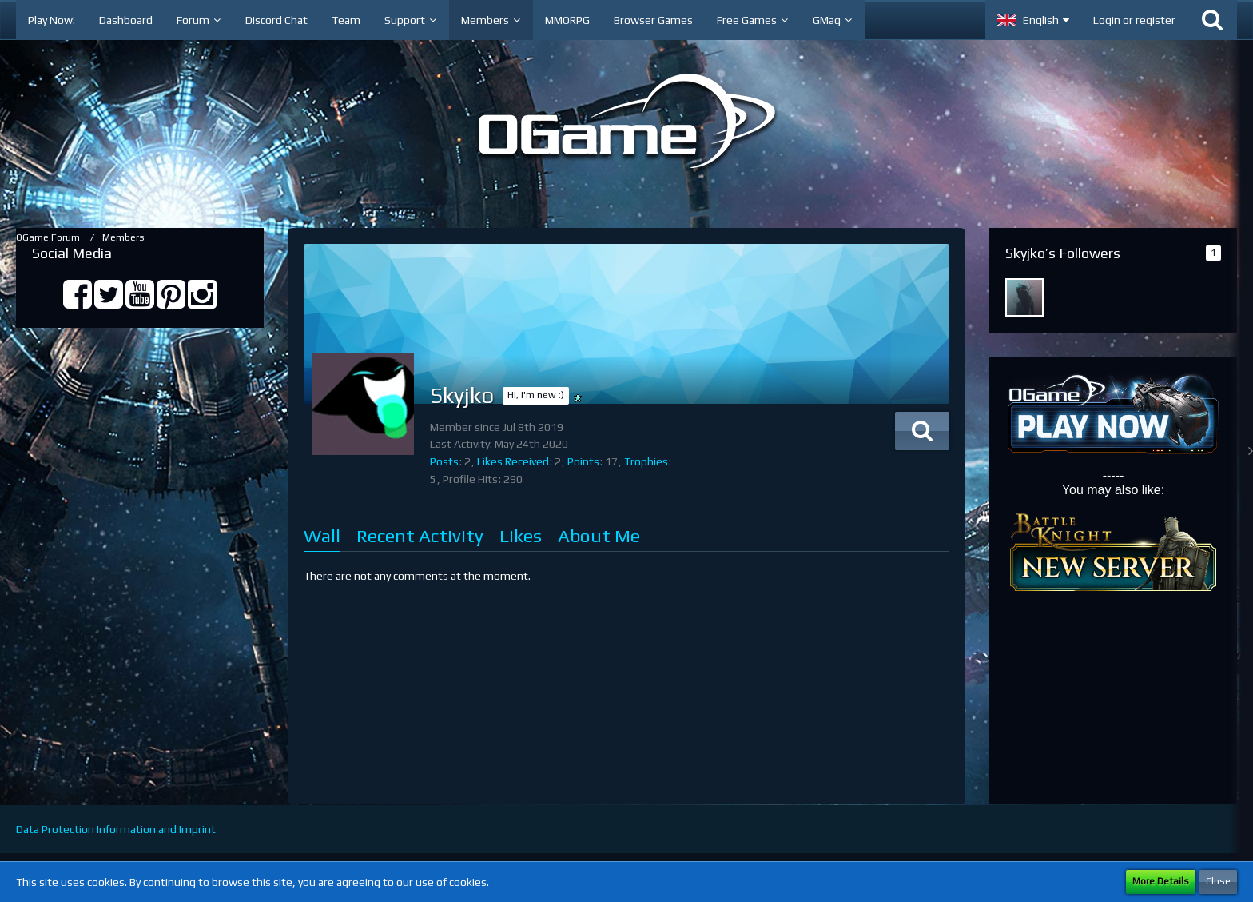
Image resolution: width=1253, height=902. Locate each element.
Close (1218, 881)
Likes (520, 535)
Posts (444, 461)
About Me (599, 535)
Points (583, 461)
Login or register (1134, 20)
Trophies (646, 461)
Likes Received (513, 461)
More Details (1160, 881)
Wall (322, 535)
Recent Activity (419, 535)
